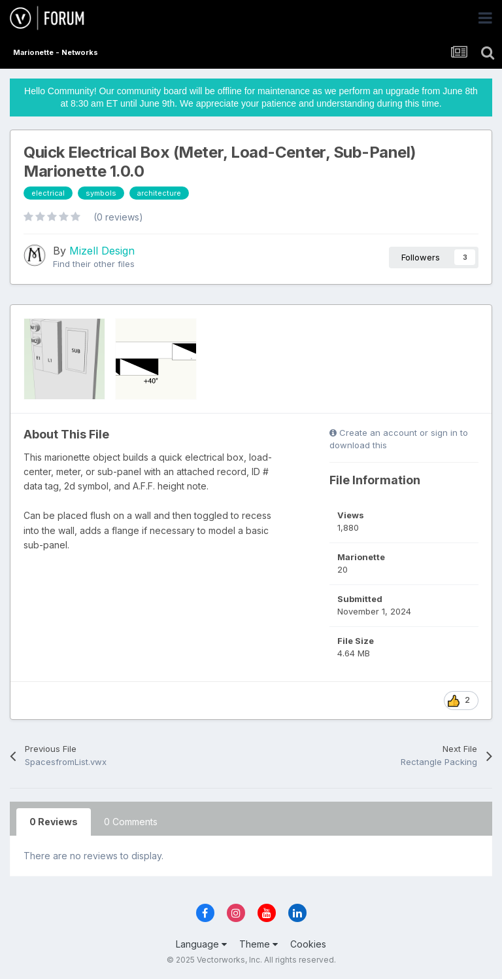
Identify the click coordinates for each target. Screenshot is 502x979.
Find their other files (94, 263)
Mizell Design (102, 250)
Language (201, 944)
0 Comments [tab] (131, 821)
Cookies (308, 944)
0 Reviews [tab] (53, 821)
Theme (258, 944)
